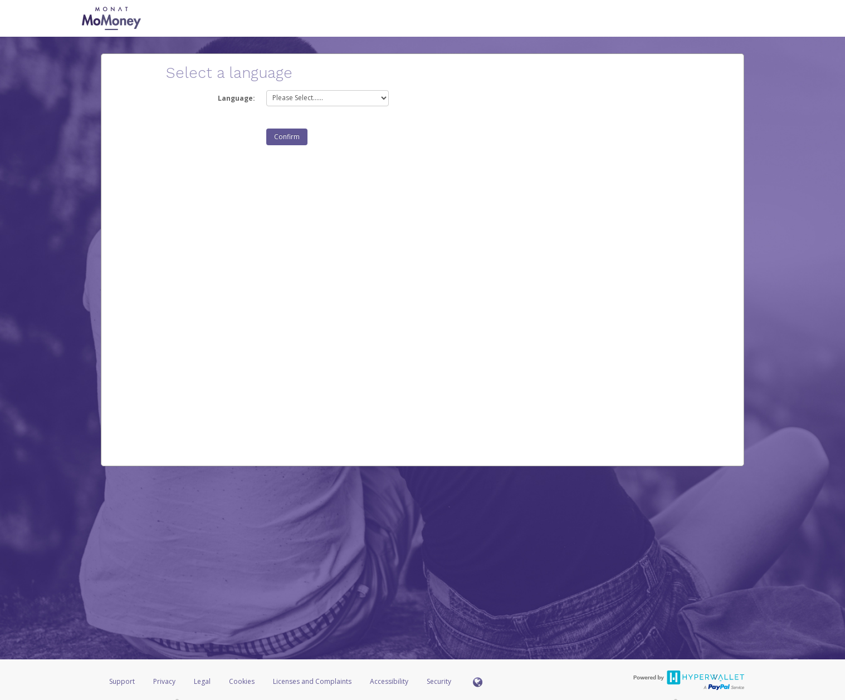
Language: (236, 98)
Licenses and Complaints (313, 681)
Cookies (242, 681)
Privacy (164, 681)
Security (439, 681)
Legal (202, 681)
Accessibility (389, 681)
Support (122, 681)
